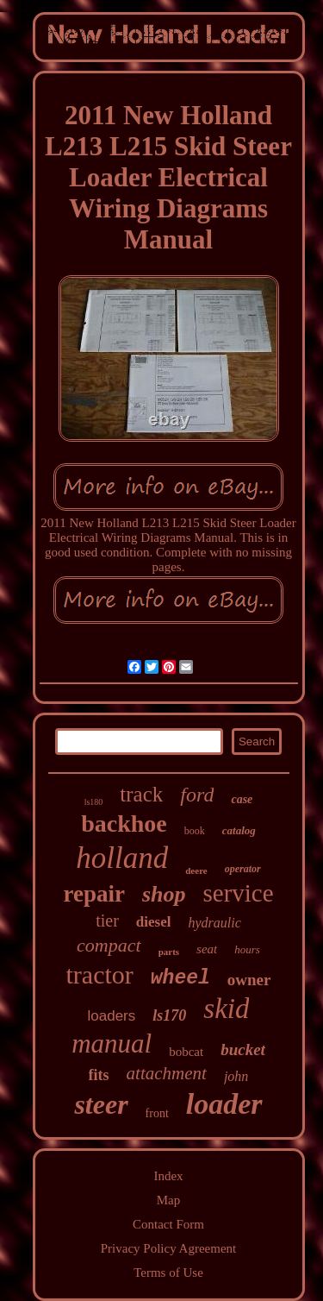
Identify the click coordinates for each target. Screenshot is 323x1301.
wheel (180, 978)
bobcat (186, 1052)
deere (196, 870)
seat (206, 949)
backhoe (124, 823)
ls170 (169, 1015)
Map (169, 1200)
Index (168, 1176)
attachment (167, 1073)
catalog (239, 830)
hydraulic (214, 922)
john (236, 1076)
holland (122, 858)
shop (164, 894)
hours (247, 949)
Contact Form (168, 1224)
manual (111, 1043)
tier (107, 920)
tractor (100, 974)
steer (100, 1104)
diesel (153, 922)
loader (224, 1104)
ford (197, 794)
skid (226, 1008)
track (141, 794)
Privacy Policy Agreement (168, 1248)
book (194, 831)
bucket (243, 1049)
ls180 (93, 802)
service (237, 893)
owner (249, 980)
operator (243, 869)
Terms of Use (168, 1272)
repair (93, 894)
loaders (112, 1016)
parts (168, 951)
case (241, 799)
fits (99, 1075)
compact (109, 945)
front (157, 1113)
